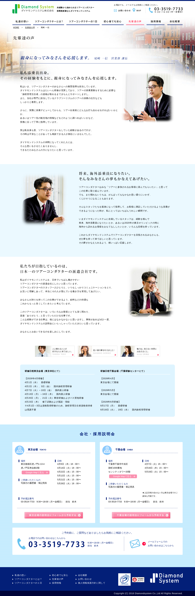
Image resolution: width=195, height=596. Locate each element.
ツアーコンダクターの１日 (83, 22)
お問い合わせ (123, 10)
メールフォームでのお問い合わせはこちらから (161, 543)
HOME (16, 27)
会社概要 (175, 22)
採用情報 (155, 22)
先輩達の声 (135, 22)
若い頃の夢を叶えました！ (97, 351)
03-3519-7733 (29, 501)
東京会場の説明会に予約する (53, 515)
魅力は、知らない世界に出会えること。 (140, 351)
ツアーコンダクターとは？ (48, 22)
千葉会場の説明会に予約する (141, 515)
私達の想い (21, 22)
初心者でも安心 (113, 22)
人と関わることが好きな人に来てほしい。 (55, 351)
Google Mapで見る (35, 472)
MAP (139, 10)
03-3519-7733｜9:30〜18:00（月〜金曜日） (164, 10)
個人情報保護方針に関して (91, 582)
